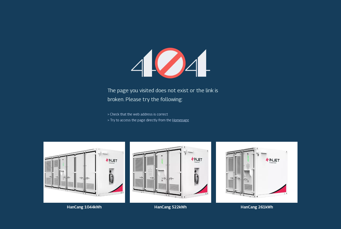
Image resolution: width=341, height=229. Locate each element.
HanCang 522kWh (170, 207)
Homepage (180, 120)
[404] (170, 63)
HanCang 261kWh (257, 207)
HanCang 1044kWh (84, 207)
